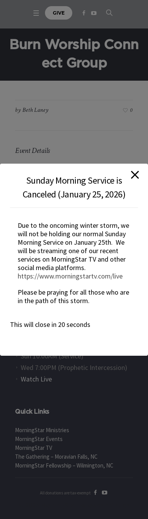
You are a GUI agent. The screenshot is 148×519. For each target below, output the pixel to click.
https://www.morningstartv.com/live (70, 276)
